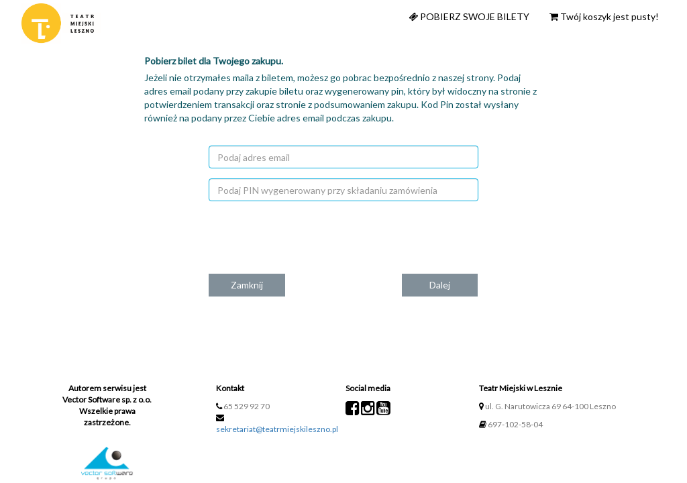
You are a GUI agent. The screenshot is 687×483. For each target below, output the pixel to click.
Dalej (439, 284)
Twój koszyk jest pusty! (604, 16)
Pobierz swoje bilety (469, 16)
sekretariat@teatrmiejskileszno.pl (277, 429)
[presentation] (359, 237)
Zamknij (247, 284)
